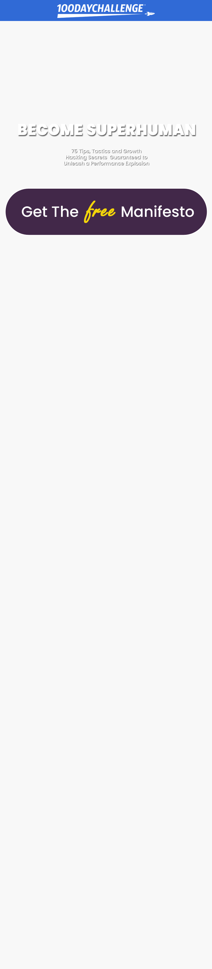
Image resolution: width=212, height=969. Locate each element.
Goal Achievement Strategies (106, 12)
